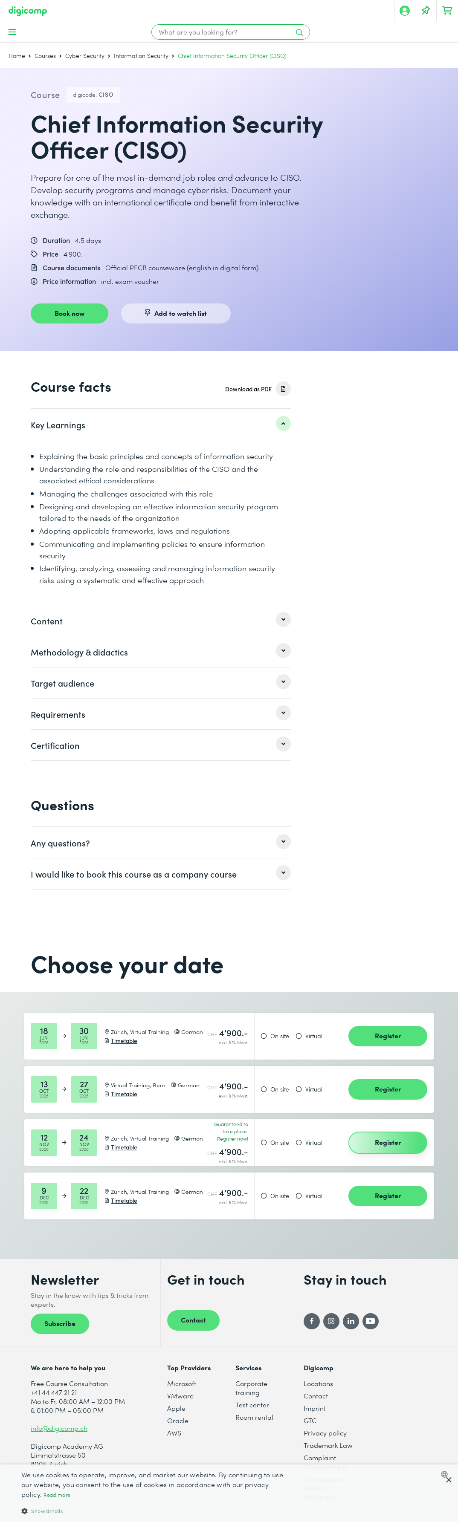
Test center (252, 1404)
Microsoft (181, 1383)
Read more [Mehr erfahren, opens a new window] (56, 1495)
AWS (174, 1432)
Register (388, 1035)
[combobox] (446, 1474)
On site (279, 1036)
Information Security (141, 56)
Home (17, 56)
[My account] (404, 10)
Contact (193, 1319)
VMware (180, 1395)
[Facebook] (312, 1321)
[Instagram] (331, 1321)
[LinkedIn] (351, 1321)
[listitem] (161, 424)
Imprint (315, 1408)
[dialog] (229, 1493)
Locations (318, 1383)
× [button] (448, 1480)
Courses (45, 56)
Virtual (313, 1036)
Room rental (254, 1416)
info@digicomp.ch (59, 1428)
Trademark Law (328, 1445)
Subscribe (59, 1323)
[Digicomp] (28, 11)
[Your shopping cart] (447, 10)
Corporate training (251, 1388)
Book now (69, 313)
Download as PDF (248, 389)
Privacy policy (325, 1432)
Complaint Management (325, 1462)
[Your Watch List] (426, 10)
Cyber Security (84, 56)
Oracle (177, 1420)
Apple (176, 1408)
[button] (155, 1511)
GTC (310, 1420)
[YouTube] (370, 1321)
